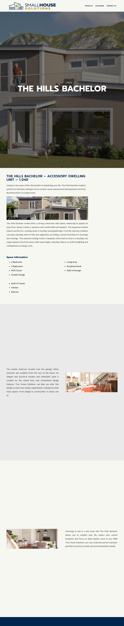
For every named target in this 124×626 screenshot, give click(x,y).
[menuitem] (89, 6)
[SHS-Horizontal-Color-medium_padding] (32, 6)
